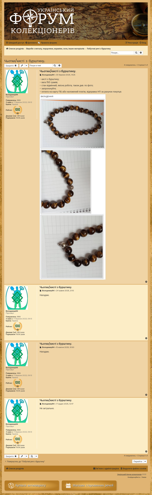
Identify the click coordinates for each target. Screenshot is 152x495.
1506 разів (20, 118)
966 (19, 100)
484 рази (20, 116)
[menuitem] (31, 43)
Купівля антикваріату (27, 485)
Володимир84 (12, 95)
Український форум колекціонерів (129, 474)
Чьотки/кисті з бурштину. (24, 60)
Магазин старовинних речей (89, 485)
